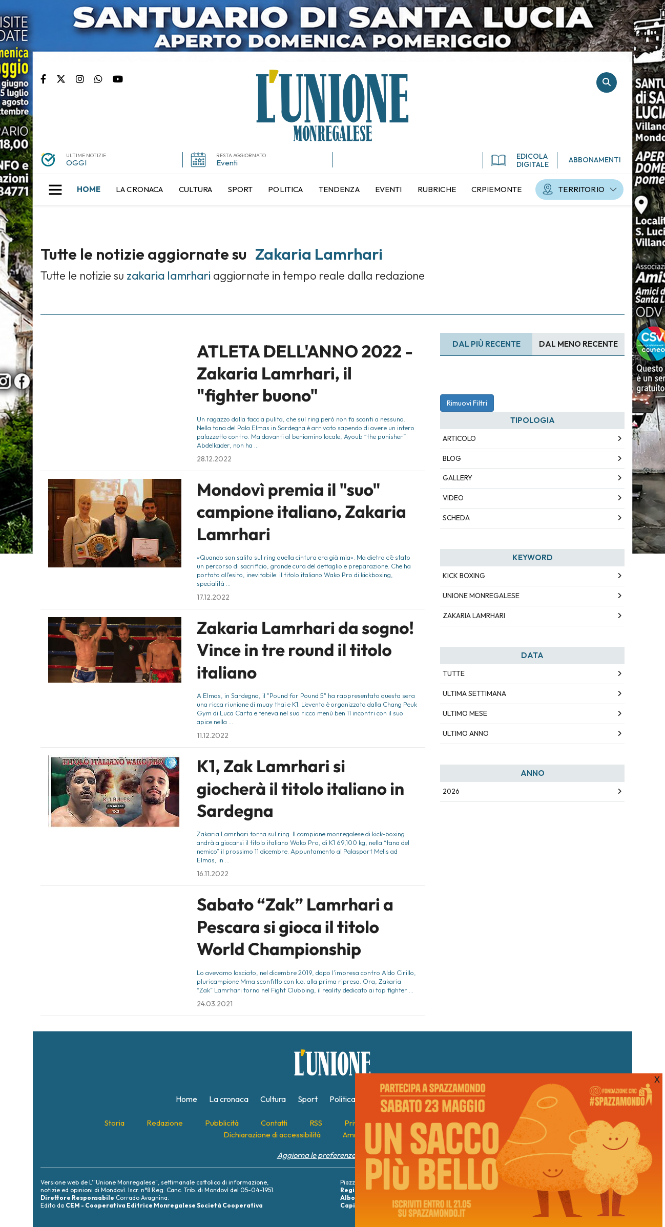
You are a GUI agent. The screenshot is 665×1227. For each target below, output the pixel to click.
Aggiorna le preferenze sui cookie (332, 1155)
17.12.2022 (213, 597)
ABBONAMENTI (595, 159)
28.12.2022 (214, 458)
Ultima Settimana (474, 693)
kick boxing (464, 575)
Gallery (457, 477)
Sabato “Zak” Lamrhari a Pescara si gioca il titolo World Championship (295, 927)
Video (453, 497)
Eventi (227, 162)
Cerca (606, 82)
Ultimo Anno (466, 733)
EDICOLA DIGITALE (520, 160)
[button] (55, 189)
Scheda (456, 517)
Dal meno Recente (578, 344)
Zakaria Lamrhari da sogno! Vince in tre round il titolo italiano (305, 650)
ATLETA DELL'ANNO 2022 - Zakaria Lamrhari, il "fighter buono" (305, 374)
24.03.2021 (215, 1003)
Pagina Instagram (85, 78)
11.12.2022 (212, 735)
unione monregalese (481, 595)
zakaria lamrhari (474, 615)
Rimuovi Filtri (467, 403)
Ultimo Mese (465, 713)
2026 (451, 791)
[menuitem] (88, 189)
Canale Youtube (118, 78)
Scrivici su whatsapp (103, 78)
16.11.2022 (212, 873)
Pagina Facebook (48, 78)
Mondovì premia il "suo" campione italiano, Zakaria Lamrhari (301, 512)
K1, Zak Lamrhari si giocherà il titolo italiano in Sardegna (300, 788)
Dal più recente (486, 344)
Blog (452, 458)
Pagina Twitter (66, 78)
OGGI (76, 162)
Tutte (454, 673)
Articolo (459, 438)
